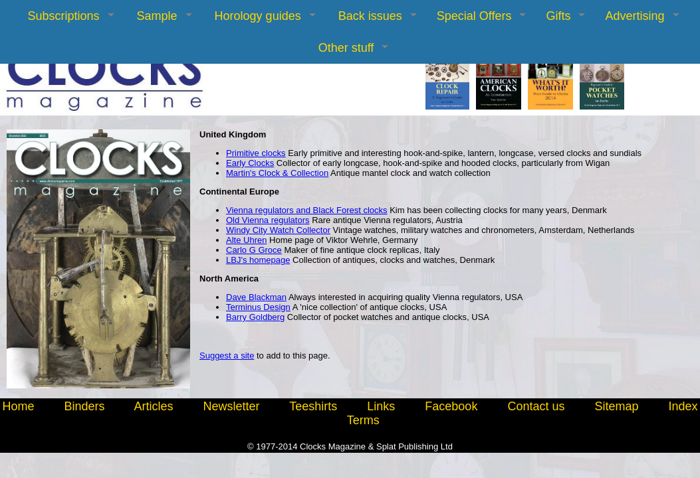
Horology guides (258, 16)
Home (18, 406)
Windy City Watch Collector (278, 230)
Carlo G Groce (254, 250)
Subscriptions (63, 16)
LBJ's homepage (258, 260)
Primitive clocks (256, 153)
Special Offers (474, 16)
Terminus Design (258, 307)
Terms (363, 420)
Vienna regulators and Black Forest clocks (307, 210)
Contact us (535, 406)
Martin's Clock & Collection (277, 173)
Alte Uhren (246, 240)
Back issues (370, 16)
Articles (153, 406)
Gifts (558, 16)
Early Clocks (250, 163)
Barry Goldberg (255, 317)
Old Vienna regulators (268, 220)
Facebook (451, 406)
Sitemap (616, 406)
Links (381, 406)
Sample (157, 16)
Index (683, 406)
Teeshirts (313, 406)
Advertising (634, 16)
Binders (84, 406)
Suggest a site (226, 355)
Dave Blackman (256, 297)
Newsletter (231, 406)
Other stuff (346, 47)
